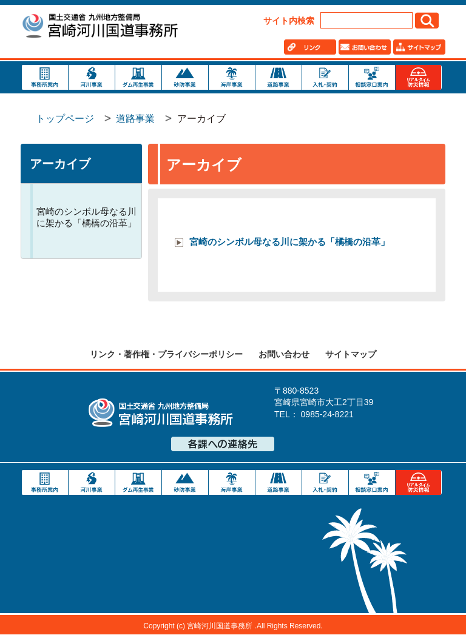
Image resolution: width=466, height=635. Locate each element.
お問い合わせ (283, 354)
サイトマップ (350, 354)
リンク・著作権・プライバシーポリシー (166, 354)
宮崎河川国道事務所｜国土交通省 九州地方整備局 (99, 27)
